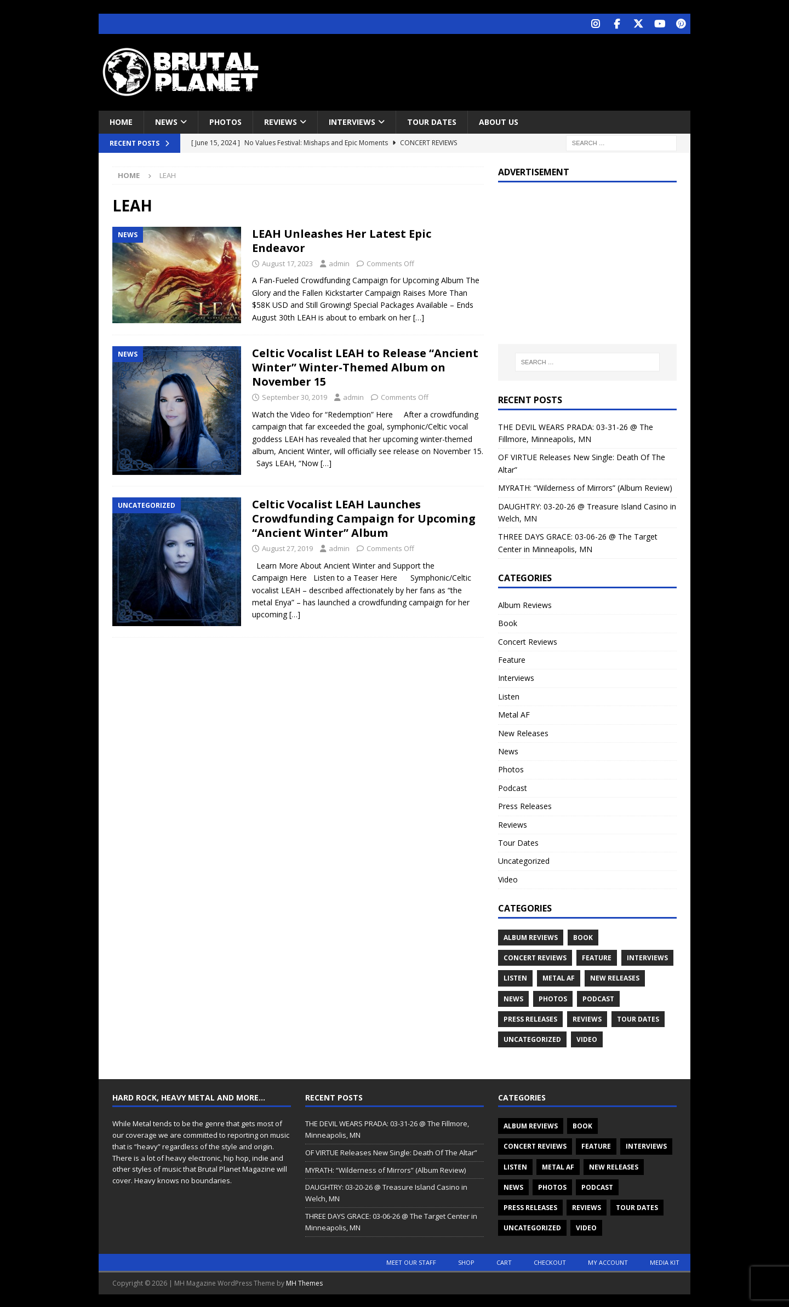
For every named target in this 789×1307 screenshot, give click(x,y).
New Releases (523, 732)
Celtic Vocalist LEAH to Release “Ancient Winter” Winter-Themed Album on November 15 (365, 366)
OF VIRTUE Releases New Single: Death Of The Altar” (391, 1151)
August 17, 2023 (287, 262)
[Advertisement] (500, 68)
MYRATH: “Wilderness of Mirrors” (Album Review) (585, 486)
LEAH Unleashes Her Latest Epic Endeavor (341, 239)
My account (608, 1261)
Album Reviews (525, 604)
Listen (508, 695)
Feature (511, 658)
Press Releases (525, 805)
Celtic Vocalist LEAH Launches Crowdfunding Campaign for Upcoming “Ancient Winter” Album (364, 517)
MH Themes (304, 1282)
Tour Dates (431, 121)
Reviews (280, 121)
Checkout (550, 1261)
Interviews (352, 121)
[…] (418, 316)
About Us (498, 121)
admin (339, 262)
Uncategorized (524, 860)
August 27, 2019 (287, 547)
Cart (504, 1261)
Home (121, 121)
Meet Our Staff (411, 1261)
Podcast (512, 787)
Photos (225, 121)
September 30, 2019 (294, 396)
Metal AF (514, 713)
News (166, 121)
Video (508, 878)
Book (507, 622)
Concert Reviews (527, 640)
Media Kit (664, 1261)
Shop (466, 1261)
